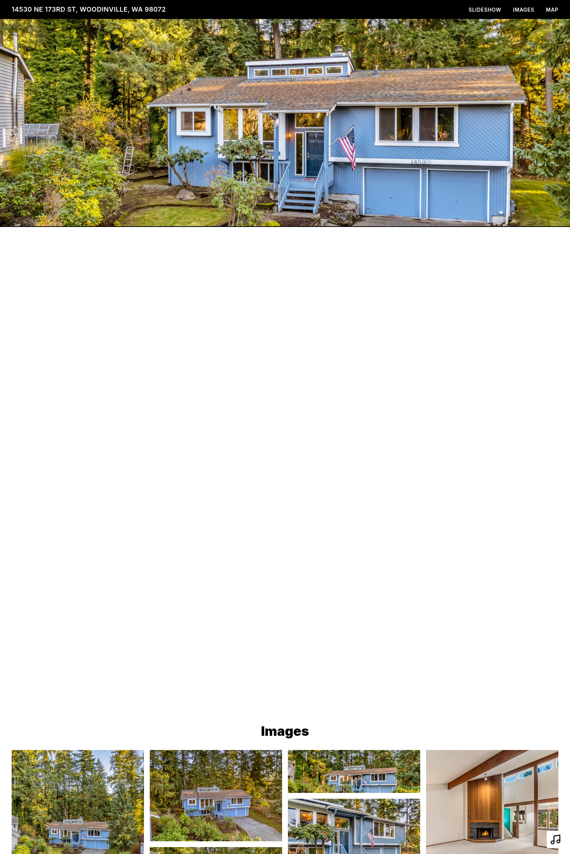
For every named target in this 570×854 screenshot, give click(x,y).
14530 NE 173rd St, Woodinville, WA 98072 (89, 9)
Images (523, 10)
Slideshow (485, 10)
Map (552, 10)
